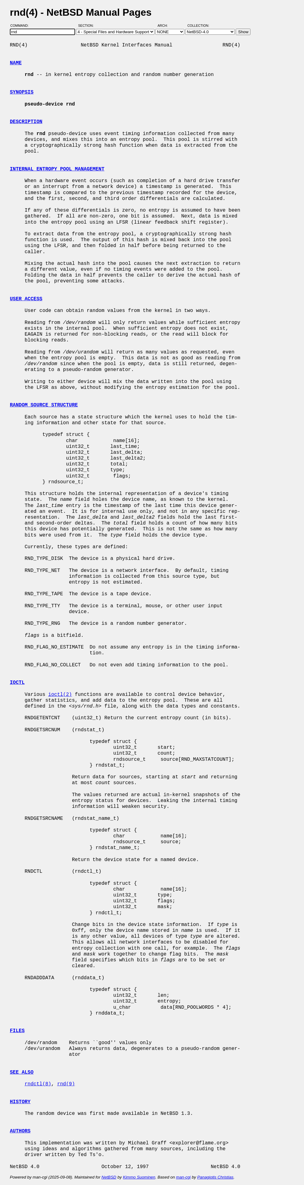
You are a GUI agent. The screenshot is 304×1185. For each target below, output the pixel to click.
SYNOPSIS (22, 92)
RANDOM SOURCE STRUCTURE (44, 405)
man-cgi (183, 1177)
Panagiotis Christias (215, 1177)
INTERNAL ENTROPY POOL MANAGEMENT (57, 169)
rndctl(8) (38, 1084)
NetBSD (109, 1177)
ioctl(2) (60, 694)
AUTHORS (20, 1131)
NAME (16, 63)
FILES (17, 1030)
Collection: (198, 25)
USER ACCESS (26, 299)
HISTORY (20, 1102)
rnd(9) (66, 1084)
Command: (21, 25)
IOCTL (17, 682)
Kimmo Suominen (139, 1177)
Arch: (165, 25)
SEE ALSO (22, 1072)
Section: (87, 25)
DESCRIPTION (26, 121)
